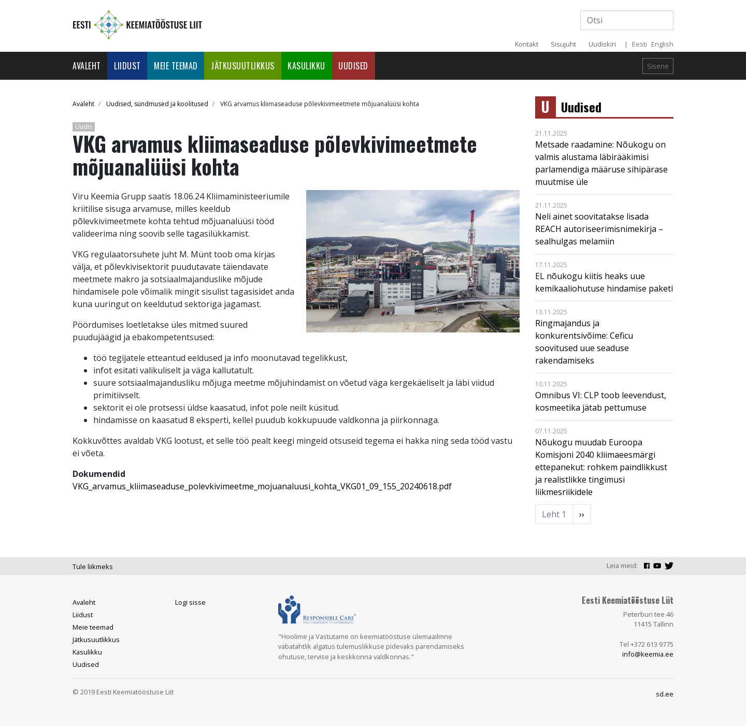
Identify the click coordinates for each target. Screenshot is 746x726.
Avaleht (87, 66)
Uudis (83, 126)
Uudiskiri (602, 44)
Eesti (639, 44)
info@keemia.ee (647, 654)
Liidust (127, 66)
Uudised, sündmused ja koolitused (157, 103)
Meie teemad (176, 66)
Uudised (353, 66)
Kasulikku (306, 66)
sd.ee (664, 694)
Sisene (658, 66)
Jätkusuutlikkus (243, 66)
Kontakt (526, 44)
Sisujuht (563, 44)
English (662, 44)
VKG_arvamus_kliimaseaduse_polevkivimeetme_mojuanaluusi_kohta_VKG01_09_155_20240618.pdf (262, 486)
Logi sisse (190, 602)
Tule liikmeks (93, 566)
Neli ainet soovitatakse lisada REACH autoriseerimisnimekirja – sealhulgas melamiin (599, 229)
